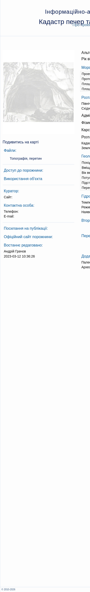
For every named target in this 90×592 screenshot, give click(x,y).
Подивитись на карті (21, 142)
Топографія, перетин (26, 158)
